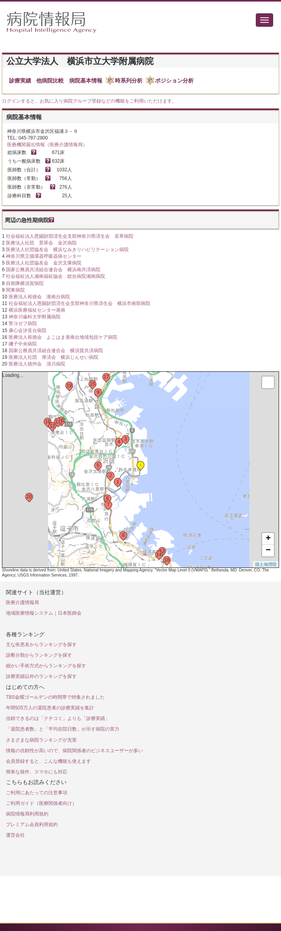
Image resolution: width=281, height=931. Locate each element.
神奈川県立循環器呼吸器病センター (43, 256)
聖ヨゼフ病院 (23, 323)
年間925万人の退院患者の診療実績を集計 (50, 708)
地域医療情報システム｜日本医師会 (43, 613)
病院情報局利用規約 (27, 814)
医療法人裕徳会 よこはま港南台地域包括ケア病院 (63, 337)
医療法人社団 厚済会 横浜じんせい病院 (53, 357)
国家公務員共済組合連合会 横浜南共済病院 (53, 269)
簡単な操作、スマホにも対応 (36, 772)
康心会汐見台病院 (27, 330)
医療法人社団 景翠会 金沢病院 (41, 243)
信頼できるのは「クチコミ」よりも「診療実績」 (58, 718)
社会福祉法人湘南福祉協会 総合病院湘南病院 (55, 276)
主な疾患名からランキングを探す (41, 644)
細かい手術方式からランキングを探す (46, 665)
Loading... (139, 470)
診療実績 (20, 80)
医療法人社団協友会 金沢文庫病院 (43, 263)
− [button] (268, 550)
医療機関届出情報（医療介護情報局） (47, 144)
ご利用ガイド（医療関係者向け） (41, 803)
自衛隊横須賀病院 (25, 283)
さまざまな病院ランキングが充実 (41, 740)
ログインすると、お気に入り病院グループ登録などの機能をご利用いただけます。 (89, 101)
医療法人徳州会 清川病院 (37, 364)
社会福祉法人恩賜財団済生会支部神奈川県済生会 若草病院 (69, 236)
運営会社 (15, 835)
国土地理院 (266, 564)
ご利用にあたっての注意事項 (36, 792)
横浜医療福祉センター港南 (37, 310)
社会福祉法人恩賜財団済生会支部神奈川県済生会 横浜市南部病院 (79, 303)
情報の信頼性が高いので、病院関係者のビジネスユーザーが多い (74, 750)
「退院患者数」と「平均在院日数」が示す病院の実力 (62, 729)
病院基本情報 (85, 80)
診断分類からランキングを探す (39, 655)
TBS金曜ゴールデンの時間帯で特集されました (55, 697)
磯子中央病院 (23, 344)
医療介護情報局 (22, 602)
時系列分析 (128, 80)
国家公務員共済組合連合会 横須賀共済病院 (56, 350)
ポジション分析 (174, 80)
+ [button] (268, 539)
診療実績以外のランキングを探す (41, 676)
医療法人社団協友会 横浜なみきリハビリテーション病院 (67, 249)
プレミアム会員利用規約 (32, 824)
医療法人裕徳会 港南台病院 (39, 296)
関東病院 (15, 290)
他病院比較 (50, 80)
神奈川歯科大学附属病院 (35, 317)
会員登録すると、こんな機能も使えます (48, 761)
